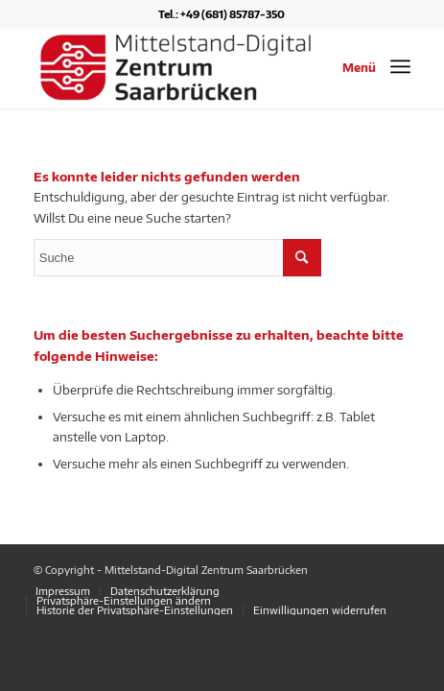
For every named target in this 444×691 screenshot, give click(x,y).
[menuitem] (63, 591)
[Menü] (400, 66)
